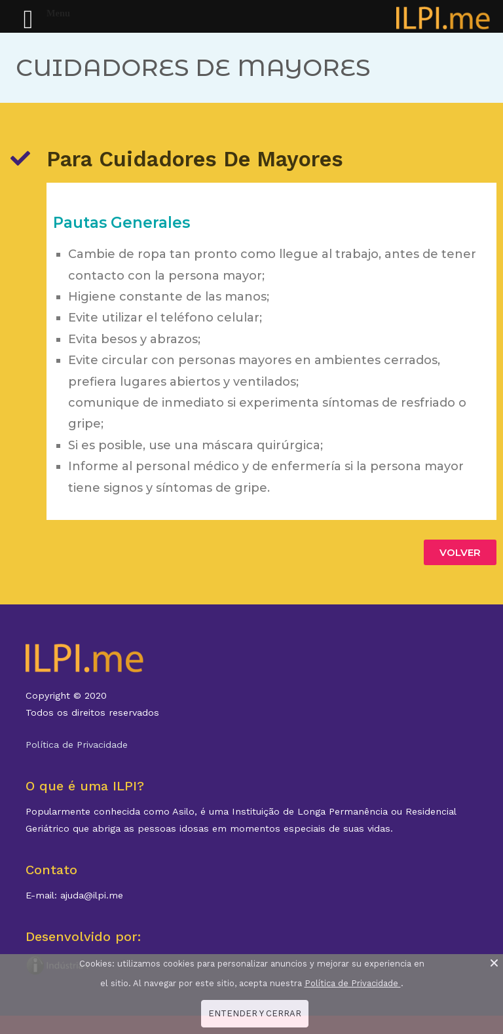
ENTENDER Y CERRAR (254, 1013)
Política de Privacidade (77, 744)
